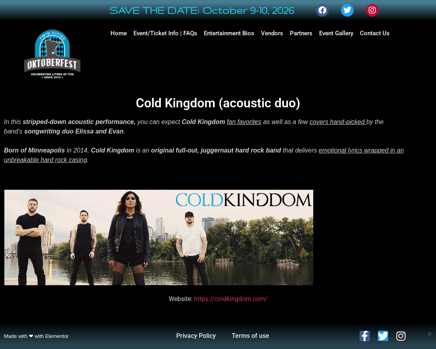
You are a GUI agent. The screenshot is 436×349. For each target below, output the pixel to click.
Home (118, 33)
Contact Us (375, 33)
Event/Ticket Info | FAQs (165, 33)
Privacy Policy (196, 335)
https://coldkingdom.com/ (231, 299)
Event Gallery (336, 33)
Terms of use (250, 335)
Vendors (272, 33)
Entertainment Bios (229, 33)
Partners (301, 33)
